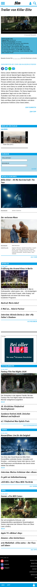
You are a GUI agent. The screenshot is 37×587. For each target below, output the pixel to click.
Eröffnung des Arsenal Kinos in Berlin (17, 269)
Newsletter (33, 560)
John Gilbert (26, 46)
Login (30, 3)
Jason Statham (7, 51)
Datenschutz (33, 571)
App (8, 585)
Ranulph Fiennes (8, 45)
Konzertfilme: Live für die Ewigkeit (15, 435)
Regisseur (5, 163)
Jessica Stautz (27, 252)
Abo (3, 585)
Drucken (17, 68)
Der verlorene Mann (9, 218)
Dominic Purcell (9, 52)
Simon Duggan (7, 46)
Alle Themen (33, 486)
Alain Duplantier (15, 46)
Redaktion (34, 563)
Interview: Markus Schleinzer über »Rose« (19, 472)
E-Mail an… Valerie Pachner (12, 309)
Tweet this (6, 68)
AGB (36, 577)
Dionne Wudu (25, 249)
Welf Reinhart (16, 245)
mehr (3, 402)
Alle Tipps (34, 549)
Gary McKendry (7, 43)
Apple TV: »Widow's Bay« (11, 533)
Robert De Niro (15, 51)
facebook (6, 564)
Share (9, 68)
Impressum (34, 574)
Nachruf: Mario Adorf (10, 303)
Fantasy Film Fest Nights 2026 (13, 372)
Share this (2, 68)
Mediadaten (33, 566)
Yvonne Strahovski (24, 51)
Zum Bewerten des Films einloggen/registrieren (18, 64)
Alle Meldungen (32, 321)
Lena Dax (18, 249)
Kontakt (34, 569)
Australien (7, 39)
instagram (6, 568)
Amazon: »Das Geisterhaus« (13, 538)
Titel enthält (6, 158)
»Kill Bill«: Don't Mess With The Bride (17, 482)
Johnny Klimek (14, 48)
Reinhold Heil (6, 48)
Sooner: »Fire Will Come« (11, 496)
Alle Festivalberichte (30, 425)
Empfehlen (13, 68)
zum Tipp (33, 111)
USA (3, 39)
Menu (2, 2)
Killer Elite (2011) (8, 144)
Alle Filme (34, 257)
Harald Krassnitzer (26, 248)
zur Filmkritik (30, 107)
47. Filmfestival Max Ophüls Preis (15, 421)
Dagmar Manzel (16, 248)
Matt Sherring (16, 43)
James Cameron (16, 210)
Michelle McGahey (25, 48)
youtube (6, 560)
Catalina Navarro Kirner (25, 251)
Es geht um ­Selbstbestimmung (13, 477)
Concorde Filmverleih (8, 49)
